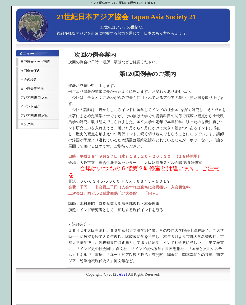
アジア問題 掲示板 (34, 115)
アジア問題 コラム (34, 97)
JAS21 (122, 274)
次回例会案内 (30, 71)
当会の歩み (28, 79)
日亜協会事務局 (32, 88)
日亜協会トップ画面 (35, 62)
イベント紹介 (30, 106)
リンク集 (27, 124)
